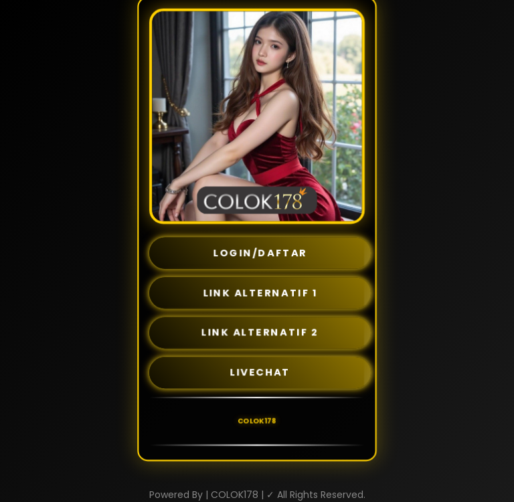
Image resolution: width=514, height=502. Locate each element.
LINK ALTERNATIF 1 (260, 293)
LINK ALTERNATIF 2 (260, 332)
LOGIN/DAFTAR (260, 253)
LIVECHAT (260, 372)
